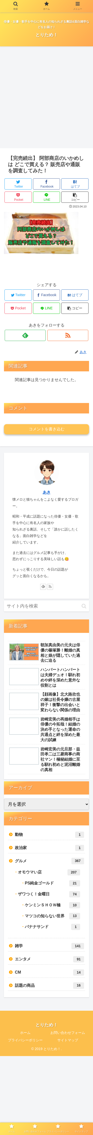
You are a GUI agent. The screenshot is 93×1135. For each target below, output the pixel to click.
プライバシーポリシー (25, 1040)
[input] (46, 606)
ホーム (25, 1033)
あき (47, 492)
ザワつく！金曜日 (49, 894)
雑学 (49, 946)
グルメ (49, 861)
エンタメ (49, 959)
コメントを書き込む (46, 429)
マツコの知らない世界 (52, 916)
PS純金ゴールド (52, 883)
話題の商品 (49, 985)
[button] (84, 606)
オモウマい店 (49, 872)
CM (49, 972)
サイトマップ (67, 1040)
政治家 (49, 848)
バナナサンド (52, 927)
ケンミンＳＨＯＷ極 (52, 905)
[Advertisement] (46, 99)
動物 (49, 835)
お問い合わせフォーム (67, 1033)
